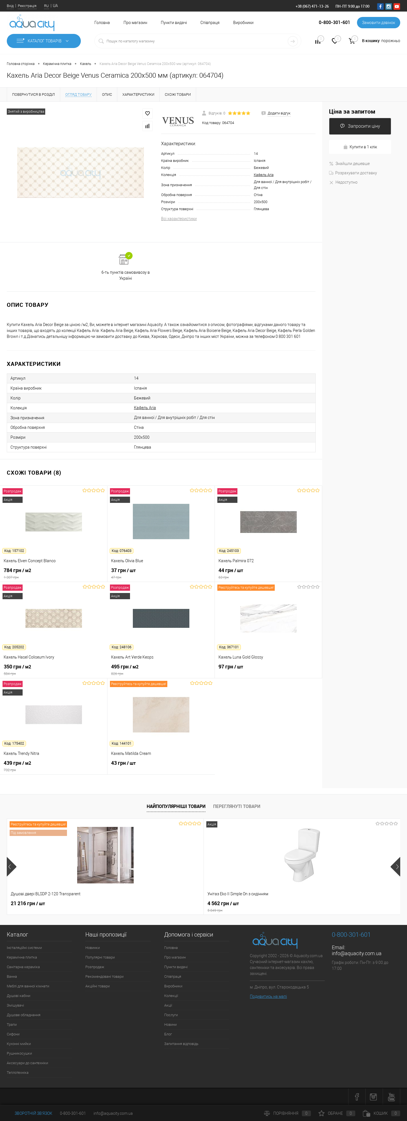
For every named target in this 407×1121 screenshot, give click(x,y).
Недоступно (343, 182)
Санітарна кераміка (23, 967)
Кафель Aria (264, 175)
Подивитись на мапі (268, 996)
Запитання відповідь (181, 1044)
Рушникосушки (19, 1053)
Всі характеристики (179, 218)
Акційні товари (97, 986)
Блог (168, 1034)
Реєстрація (27, 6)
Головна (102, 22)
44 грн (268, 573)
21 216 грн (28, 903)
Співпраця (210, 22)
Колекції (171, 996)
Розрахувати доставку (353, 173)
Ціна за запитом (352, 111)
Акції (168, 1005)
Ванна (12, 976)
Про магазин (135, 22)
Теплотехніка (18, 1072)
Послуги (171, 1015)
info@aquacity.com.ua (357, 953)
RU (46, 6)
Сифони (13, 1034)
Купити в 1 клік (360, 147)
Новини (170, 1024)
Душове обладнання (23, 1015)
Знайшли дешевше (349, 163)
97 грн (268, 670)
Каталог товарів (44, 41)
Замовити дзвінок (378, 22)
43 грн (161, 766)
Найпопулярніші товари (176, 806)
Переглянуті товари (236, 806)
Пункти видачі (174, 22)
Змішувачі (15, 1005)
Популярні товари (100, 957)
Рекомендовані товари (104, 976)
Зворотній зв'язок (29, 1113)
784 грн (53, 573)
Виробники (243, 22)
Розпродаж (94, 967)
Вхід (10, 6)
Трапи (12, 1024)
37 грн (161, 573)
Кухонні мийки (19, 1044)
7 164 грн (223, 903)
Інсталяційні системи (24, 948)
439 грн (53, 766)
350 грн (54, 670)
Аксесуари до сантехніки (27, 1063)
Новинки (92, 948)
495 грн (161, 670)
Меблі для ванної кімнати (28, 986)
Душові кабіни (18, 996)
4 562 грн (154, 906)
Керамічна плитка (22, 957)
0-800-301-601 (73, 1113)
